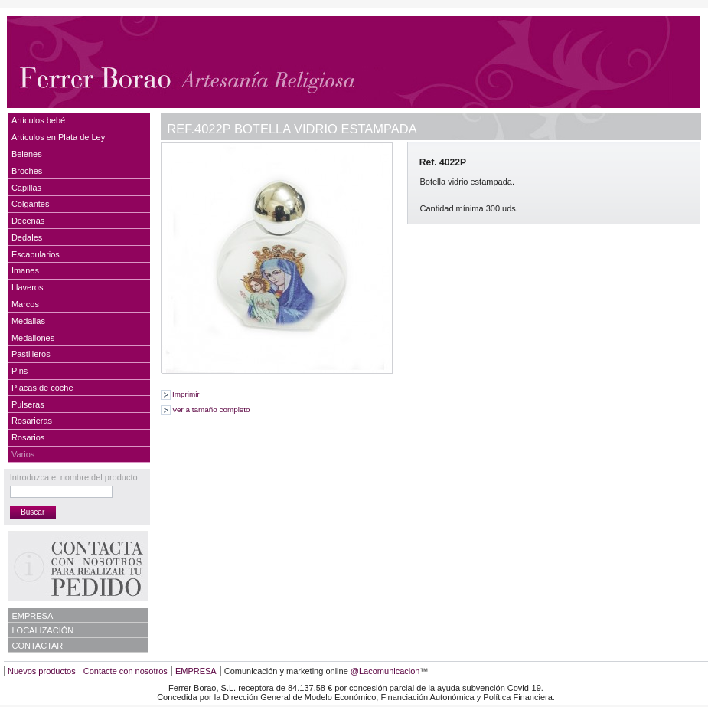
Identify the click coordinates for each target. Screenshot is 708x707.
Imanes (25, 270)
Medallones (32, 337)
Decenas (27, 220)
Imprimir (186, 394)
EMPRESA (33, 615)
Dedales (26, 237)
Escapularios (35, 254)
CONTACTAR (38, 645)
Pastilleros (31, 353)
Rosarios (27, 437)
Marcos (25, 304)
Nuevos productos (42, 671)
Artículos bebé (38, 120)
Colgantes (30, 203)
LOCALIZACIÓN (43, 630)
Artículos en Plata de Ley (58, 137)
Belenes (26, 154)
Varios (22, 454)
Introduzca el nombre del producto (74, 477)
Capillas (26, 187)
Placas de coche (42, 387)
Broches (26, 170)
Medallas (28, 321)
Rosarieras (31, 420)
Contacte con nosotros (125, 671)
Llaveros (27, 287)
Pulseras (27, 404)
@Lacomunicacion (385, 671)
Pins (19, 370)
